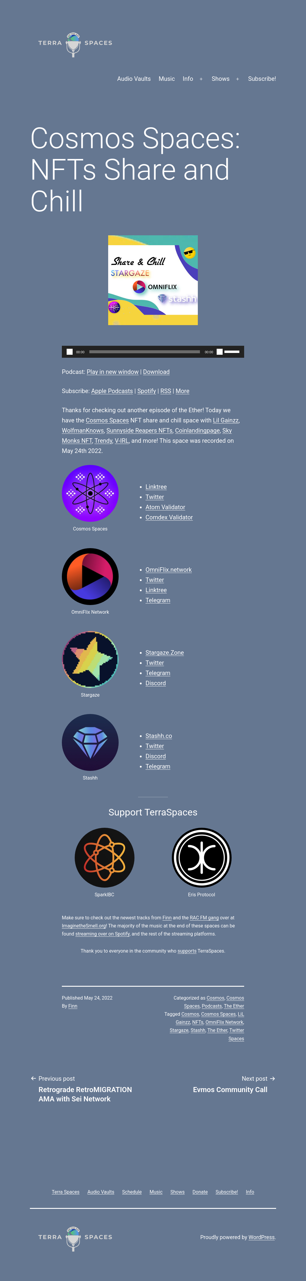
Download (156, 371)
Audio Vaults (134, 78)
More (182, 391)
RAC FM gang (204, 918)
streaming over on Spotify (102, 934)
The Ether (234, 1006)
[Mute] (220, 352)
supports (187, 951)
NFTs (197, 1022)
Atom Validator (165, 507)
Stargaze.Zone (165, 652)
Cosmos (215, 998)
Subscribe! (262, 78)
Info (188, 78)
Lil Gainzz (226, 420)
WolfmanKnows (83, 430)
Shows (221, 78)
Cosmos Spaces (107, 420)
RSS (165, 391)
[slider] (144, 351)
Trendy (103, 440)
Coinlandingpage (197, 430)
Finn (167, 918)
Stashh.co (159, 735)
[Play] (70, 352)
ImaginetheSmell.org (84, 926)
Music (167, 78)
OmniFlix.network (169, 569)
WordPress (262, 1237)
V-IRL (121, 440)
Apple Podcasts (112, 391)
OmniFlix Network (224, 1022)
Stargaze (179, 1030)
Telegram (158, 600)
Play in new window (113, 371)
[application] (153, 352)
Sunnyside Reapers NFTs (139, 430)
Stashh (198, 1030)
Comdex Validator (169, 517)
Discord (156, 683)
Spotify (146, 391)
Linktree (156, 486)
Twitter (155, 497)
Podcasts (212, 1006)
